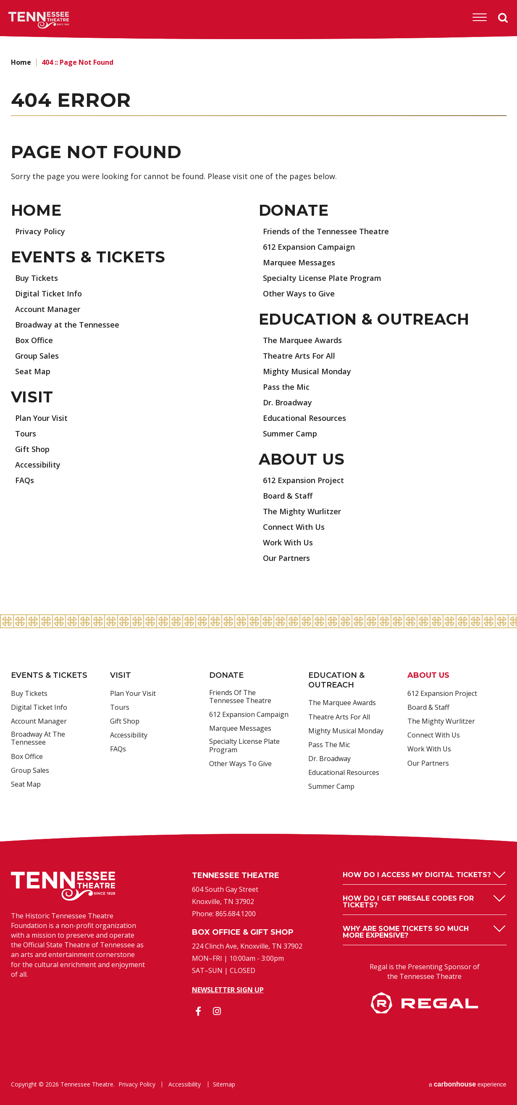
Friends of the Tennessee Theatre (326, 231)
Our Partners (286, 558)
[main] (258, 327)
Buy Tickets (36, 278)
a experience (468, 1084)
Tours (25, 433)
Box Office (34, 340)
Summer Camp (290, 433)
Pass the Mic (286, 387)
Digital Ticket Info (48, 293)
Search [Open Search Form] (503, 18)
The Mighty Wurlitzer (302, 511)
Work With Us (288, 542)
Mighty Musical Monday (307, 371)
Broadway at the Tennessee (67, 325)
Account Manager (47, 309)
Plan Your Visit (41, 418)
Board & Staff (287, 496)
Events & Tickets (88, 257)
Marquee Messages (299, 262)
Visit (32, 397)
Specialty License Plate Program (322, 278)
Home (21, 62)
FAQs (24, 480)
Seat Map (32, 371)
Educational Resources (304, 418)
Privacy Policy (40, 231)
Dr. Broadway (287, 402)
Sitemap (224, 1084)
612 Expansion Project (303, 480)
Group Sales (37, 356)
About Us (302, 459)
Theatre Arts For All (299, 356)
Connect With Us (294, 527)
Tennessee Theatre (25, 20)
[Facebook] (198, 1011)
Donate (294, 210)
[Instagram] (217, 1011)
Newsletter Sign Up (228, 989)
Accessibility (37, 465)
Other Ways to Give (299, 293)
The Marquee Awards (302, 340)
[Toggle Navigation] (479, 17)
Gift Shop (32, 449)
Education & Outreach (364, 319)
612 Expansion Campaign (309, 247)
